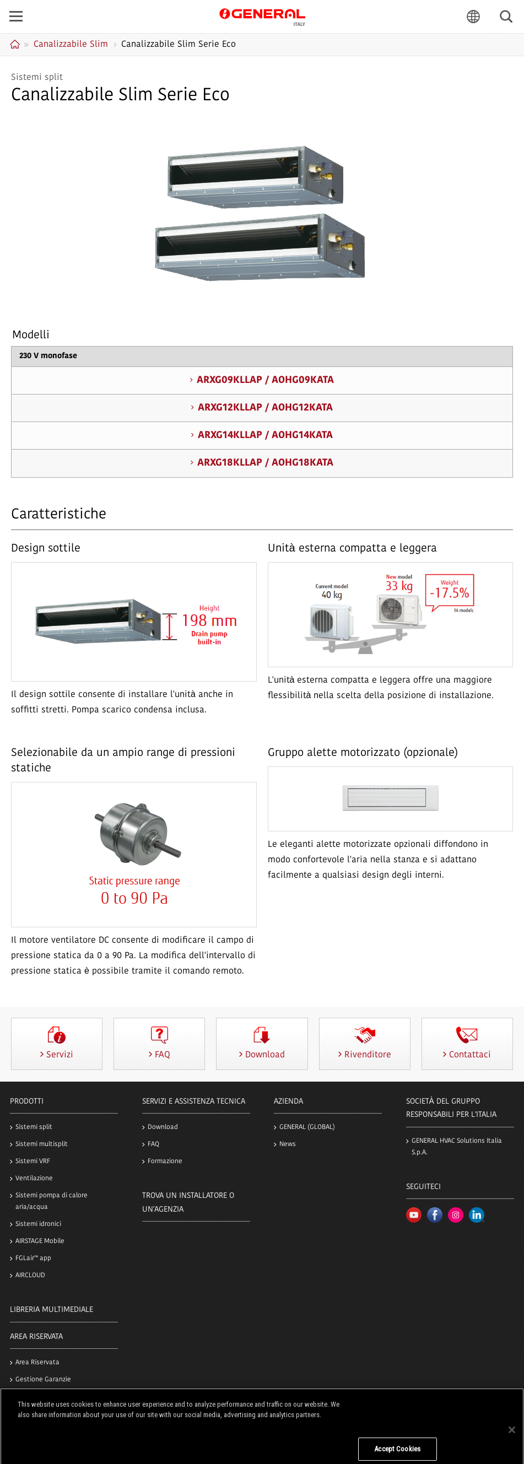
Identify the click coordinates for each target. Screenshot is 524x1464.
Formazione (165, 1161)
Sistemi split (33, 1127)
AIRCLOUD (30, 1275)
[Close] (512, 1439)
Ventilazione (34, 1178)
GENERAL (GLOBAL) (307, 1127)
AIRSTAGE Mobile (39, 1241)
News (287, 1144)
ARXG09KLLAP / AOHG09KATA (265, 380)
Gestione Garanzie (43, 1379)
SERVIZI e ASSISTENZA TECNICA (193, 1102)
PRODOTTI (27, 1102)
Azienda (288, 1102)
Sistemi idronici (38, 1224)
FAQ (153, 1144)
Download (163, 1127)
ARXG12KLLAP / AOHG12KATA (265, 408)
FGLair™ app (33, 1258)
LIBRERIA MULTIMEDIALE (51, 1310)
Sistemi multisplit (41, 1144)
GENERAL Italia (262, 16)
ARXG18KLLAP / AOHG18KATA (265, 463)
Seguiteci (423, 1187)
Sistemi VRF (32, 1161)
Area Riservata (37, 1362)
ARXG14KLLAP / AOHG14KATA (265, 435)
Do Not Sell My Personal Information (398, 1426)
